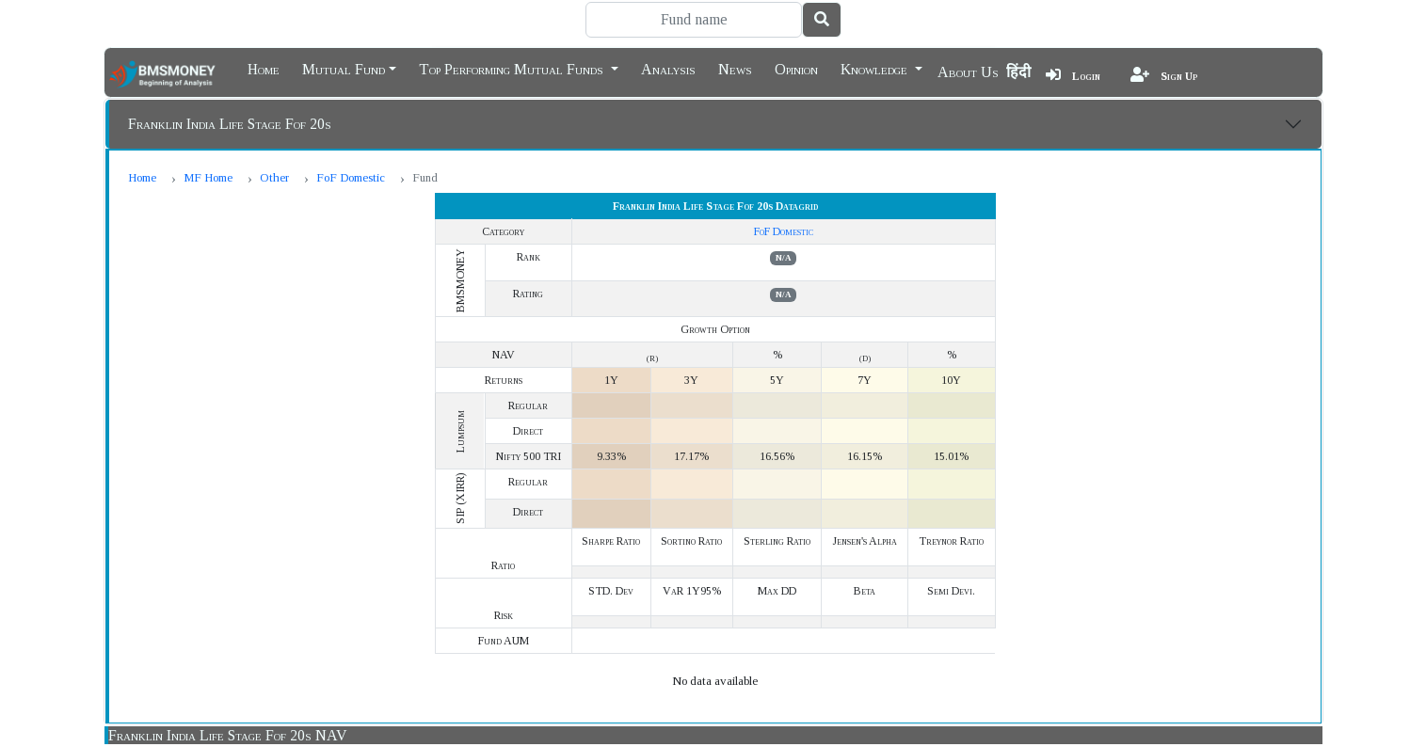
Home (264, 67)
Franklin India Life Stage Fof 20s (229, 124)
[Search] (693, 20)
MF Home (208, 177)
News (735, 67)
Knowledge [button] (876, 67)
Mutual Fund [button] (343, 67)
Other (274, 177)
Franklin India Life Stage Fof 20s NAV (227, 735)
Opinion (796, 67)
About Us (968, 72)
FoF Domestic (350, 177)
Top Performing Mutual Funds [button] (513, 67)
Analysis (668, 67)
